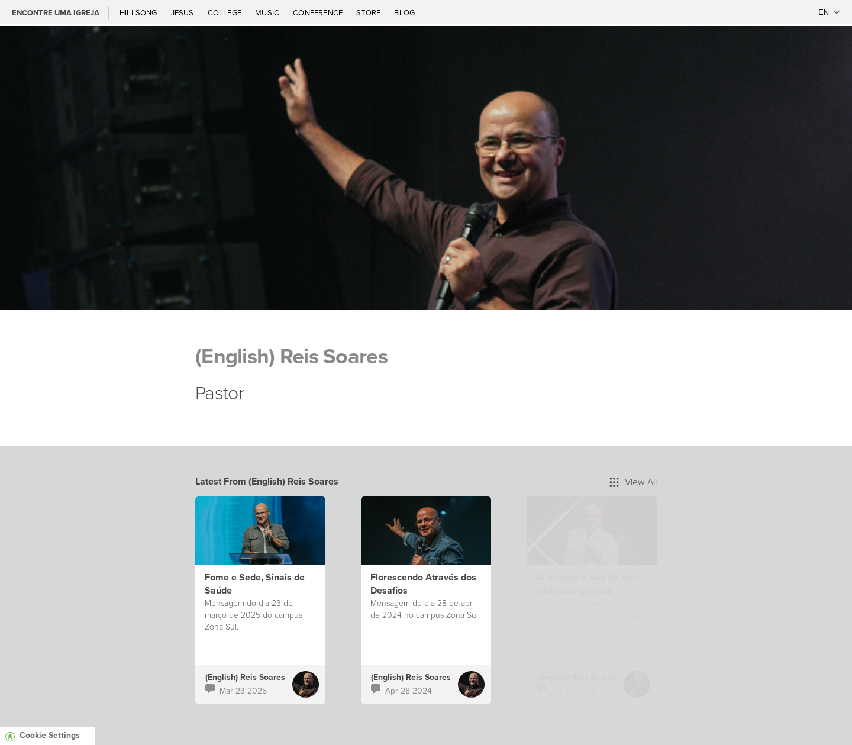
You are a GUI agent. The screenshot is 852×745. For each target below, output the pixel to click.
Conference (318, 12)
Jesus (183, 12)
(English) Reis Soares (245, 677)
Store (369, 12)
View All (633, 481)
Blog (404, 12)
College (225, 12)
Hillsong (139, 12)
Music (268, 12)
